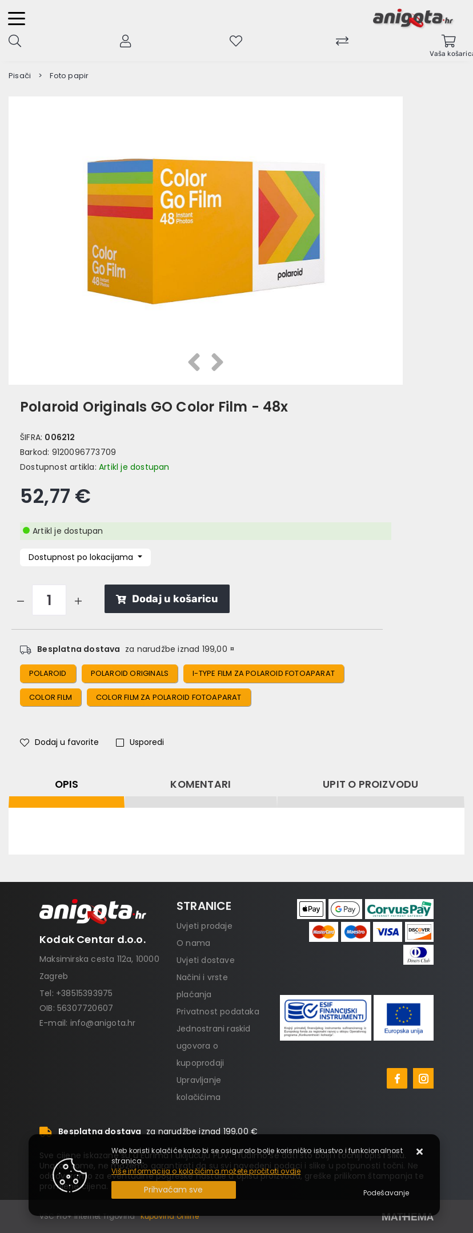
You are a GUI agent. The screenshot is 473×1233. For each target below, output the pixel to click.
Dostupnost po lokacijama (82, 557)
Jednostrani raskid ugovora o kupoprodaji (214, 1046)
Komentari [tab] (200, 784)
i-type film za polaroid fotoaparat (264, 673)
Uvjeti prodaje (205, 926)
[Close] (173, 1190)
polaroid (48, 673)
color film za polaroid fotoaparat (169, 697)
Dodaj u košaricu (167, 599)
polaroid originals (130, 673)
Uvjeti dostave (206, 960)
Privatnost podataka (218, 1011)
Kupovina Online (170, 1216)
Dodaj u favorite (59, 742)
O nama (193, 943)
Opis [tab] (67, 784)
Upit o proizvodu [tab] (370, 784)
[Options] (386, 1193)
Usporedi (140, 742)
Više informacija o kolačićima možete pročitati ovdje (205, 1171)
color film (50, 697)
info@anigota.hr (103, 1023)
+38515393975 (84, 993)
